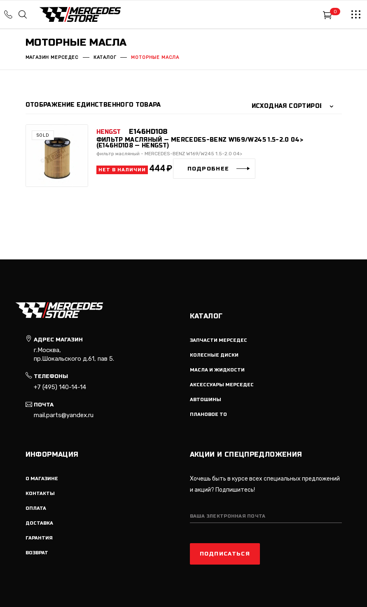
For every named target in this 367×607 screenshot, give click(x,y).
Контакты (40, 493)
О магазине (42, 478)
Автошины (205, 399)
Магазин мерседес (52, 57)
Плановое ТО (208, 414)
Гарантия (39, 538)
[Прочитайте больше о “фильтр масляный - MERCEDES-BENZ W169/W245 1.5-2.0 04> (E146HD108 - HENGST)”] (214, 169)
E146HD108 (148, 131)
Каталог (105, 57)
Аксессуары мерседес (222, 385)
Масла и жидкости (217, 370)
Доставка (39, 523)
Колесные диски (214, 355)
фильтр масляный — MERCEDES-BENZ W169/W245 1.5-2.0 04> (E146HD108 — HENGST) (200, 142)
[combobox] (294, 106)
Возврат (37, 553)
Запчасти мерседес (218, 340)
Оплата (36, 508)
